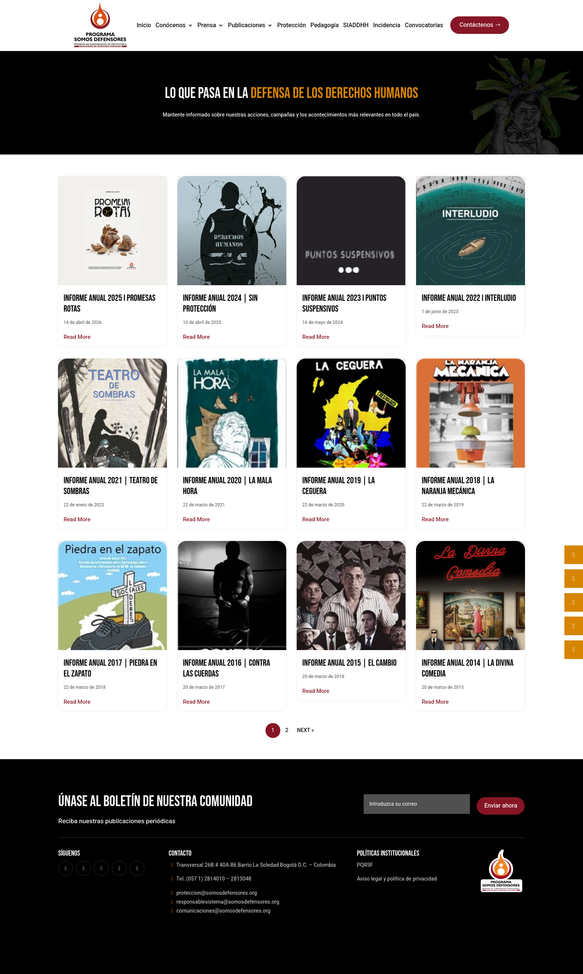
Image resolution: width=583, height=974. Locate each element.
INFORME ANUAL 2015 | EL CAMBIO (349, 663)
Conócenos (170, 25)
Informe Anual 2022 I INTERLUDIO (469, 298)
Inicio (143, 25)
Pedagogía (324, 25)
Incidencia (386, 25)
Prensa (206, 25)
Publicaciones (246, 25)
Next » (305, 730)
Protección (291, 25)
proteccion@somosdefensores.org (216, 893)
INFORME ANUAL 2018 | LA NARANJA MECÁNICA (458, 486)
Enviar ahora (500, 805)
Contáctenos (476, 24)
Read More (77, 337)
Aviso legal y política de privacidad (397, 879)
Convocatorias (424, 25)
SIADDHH (355, 25)
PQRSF (365, 865)
